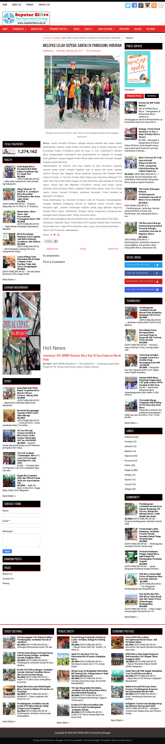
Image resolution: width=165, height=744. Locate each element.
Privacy (29, 4)
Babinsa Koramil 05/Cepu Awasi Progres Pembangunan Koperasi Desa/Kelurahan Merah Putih (141, 689)
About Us (16, 4)
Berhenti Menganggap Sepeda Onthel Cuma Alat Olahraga (28, 413)
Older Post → (114, 249)
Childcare (129, 437)
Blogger (107, 732)
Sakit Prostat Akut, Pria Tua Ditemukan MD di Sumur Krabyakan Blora (88, 656)
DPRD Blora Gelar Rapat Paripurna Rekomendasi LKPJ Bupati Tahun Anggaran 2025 (141, 656)
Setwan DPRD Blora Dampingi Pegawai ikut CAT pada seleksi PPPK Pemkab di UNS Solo (150, 381)
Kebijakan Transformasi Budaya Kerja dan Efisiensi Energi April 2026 (143, 704)
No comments (93, 50)
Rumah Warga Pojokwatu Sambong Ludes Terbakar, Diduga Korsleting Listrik (88, 640)
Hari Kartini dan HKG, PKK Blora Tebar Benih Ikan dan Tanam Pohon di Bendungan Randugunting (150, 599)
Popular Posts (134, 96)
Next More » (9, 279)
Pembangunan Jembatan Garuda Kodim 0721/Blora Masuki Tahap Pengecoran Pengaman (33, 706)
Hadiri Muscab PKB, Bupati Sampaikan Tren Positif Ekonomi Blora (143, 672)
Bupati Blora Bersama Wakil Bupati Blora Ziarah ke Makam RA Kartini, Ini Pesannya (35, 689)
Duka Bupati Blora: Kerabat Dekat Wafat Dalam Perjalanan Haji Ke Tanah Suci (27, 170)
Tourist (128, 484)
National (129, 456)
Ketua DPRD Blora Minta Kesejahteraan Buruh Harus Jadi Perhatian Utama (141, 640)
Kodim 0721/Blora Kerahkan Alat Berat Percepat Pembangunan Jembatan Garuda (87, 707)
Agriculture (39, 28)
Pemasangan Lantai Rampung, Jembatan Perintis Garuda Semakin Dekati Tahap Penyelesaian (150, 534)
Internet (128, 446)
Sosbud (56, 38)
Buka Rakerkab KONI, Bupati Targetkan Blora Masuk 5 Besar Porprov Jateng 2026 (28, 392)
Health (90, 28)
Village (128, 489)
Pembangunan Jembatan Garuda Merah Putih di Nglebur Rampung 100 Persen (150, 311)
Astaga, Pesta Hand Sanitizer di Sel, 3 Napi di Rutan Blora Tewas (149, 133)
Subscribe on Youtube (144, 281)
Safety (128, 475)
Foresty (128, 441)
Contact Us (44, 4)
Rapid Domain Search (122, 740)
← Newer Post (51, 249)
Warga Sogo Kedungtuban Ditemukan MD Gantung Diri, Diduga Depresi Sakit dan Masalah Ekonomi (89, 673)
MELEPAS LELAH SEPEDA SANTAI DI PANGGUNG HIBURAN (82, 45)
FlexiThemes (49, 740)
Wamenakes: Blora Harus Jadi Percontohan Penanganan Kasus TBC (28, 215)
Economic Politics (60, 28)
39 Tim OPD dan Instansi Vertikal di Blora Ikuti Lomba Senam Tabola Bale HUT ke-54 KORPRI (26, 435)
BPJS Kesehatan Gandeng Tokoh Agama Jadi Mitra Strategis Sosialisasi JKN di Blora (28, 238)
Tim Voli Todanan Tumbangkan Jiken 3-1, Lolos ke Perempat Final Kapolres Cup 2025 (28, 458)
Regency (129, 470)
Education (124, 29)
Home (5, 4)
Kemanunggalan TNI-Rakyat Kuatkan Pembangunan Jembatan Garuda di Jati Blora (34, 640)
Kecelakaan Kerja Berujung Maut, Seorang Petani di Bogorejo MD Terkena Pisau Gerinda (150, 335)
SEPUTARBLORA (81, 732)
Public (128, 465)
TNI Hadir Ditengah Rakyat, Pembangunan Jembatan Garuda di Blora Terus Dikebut (150, 194)
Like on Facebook (144, 273)
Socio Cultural (107, 28)
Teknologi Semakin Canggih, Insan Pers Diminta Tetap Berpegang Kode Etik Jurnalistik (149, 360)
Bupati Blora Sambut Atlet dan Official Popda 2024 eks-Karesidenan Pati (28, 479)
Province (129, 460)
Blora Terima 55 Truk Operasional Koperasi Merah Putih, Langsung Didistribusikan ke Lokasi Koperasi (150, 164)
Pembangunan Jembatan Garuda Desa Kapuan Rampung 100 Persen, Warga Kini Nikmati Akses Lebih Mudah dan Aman (150, 510)
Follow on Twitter (144, 265)
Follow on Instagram (144, 290)
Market (128, 451)
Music (77, 29)
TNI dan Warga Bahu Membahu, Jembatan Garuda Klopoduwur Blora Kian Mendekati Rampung (88, 690)
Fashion (137, 29)
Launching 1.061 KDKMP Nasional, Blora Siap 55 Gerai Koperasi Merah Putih (82, 357)
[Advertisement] (21, 86)
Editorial (150, 29)
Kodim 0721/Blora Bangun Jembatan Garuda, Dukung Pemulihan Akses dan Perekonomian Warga (35, 672)
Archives (151, 96)
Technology (20, 28)
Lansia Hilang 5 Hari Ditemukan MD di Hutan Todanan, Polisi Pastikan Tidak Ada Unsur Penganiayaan (28, 262)
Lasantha (78, 740)
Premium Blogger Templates (97, 740)
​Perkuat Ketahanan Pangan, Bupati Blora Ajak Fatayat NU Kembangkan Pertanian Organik (150, 556)
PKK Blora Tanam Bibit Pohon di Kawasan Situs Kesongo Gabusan (150, 576)
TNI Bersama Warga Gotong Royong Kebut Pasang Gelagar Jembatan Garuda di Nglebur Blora (150, 228)
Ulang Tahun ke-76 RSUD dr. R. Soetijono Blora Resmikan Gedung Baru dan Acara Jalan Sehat (28, 194)
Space (128, 479)
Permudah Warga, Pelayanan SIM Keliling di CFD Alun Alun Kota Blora (150, 404)
